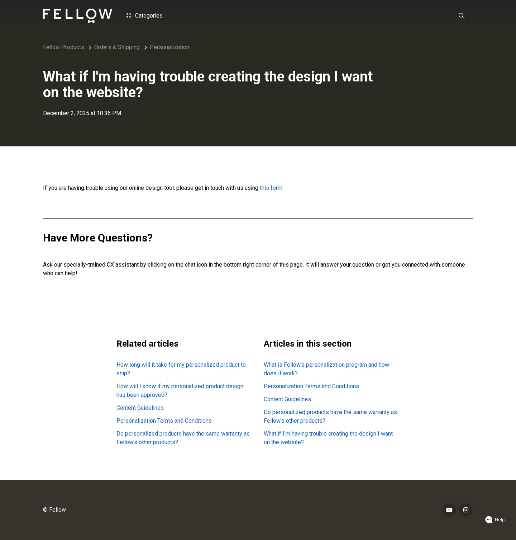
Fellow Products (63, 47)
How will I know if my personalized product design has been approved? (179, 390)
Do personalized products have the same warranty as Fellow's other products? (183, 438)
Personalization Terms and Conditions (164, 420)
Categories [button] (144, 15)
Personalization (169, 47)
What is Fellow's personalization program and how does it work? (326, 369)
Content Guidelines (140, 407)
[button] (461, 16)
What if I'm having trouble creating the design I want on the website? (328, 438)
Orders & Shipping (117, 47)
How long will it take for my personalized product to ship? (181, 369)
